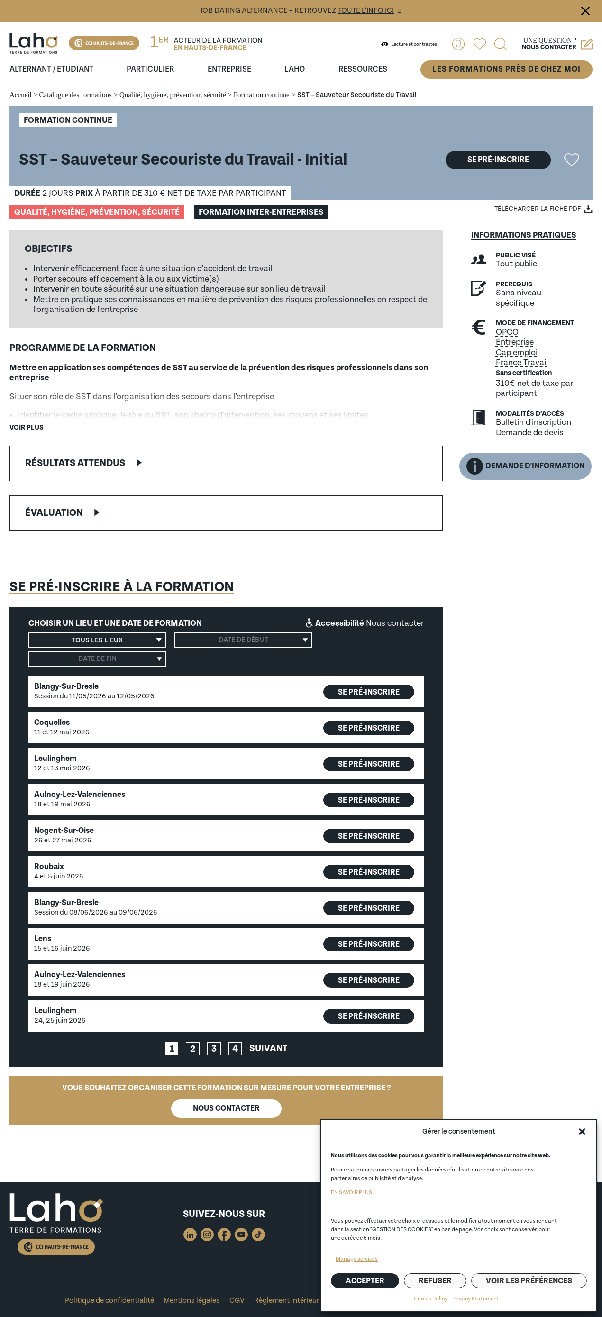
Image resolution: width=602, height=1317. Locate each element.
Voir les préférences (529, 1281)
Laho (294, 69)
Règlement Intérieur (286, 1300)
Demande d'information (525, 466)
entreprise (229, 69)
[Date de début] (243, 640)
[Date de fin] (97, 659)
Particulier (150, 69)
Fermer (585, 11)
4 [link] (235, 1048)
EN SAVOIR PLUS (351, 1192)
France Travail (522, 362)
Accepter (365, 1281)
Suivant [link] (268, 1048)
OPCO (507, 332)
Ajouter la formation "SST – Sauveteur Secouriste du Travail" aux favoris (571, 159)
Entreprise (515, 342)
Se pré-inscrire (498, 160)
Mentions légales (192, 1300)
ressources (362, 69)
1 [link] (172, 1048)
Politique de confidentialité (109, 1300)
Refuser (435, 1281)
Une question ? (557, 44)
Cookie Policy (430, 1299)
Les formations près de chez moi (506, 69)
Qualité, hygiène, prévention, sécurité (172, 95)
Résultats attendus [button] (75, 463)
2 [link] (192, 1048)
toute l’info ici (366, 10)
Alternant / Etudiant (51, 69)
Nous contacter (226, 1108)
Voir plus (26, 427)
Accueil (20, 95)
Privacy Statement (475, 1299)
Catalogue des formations (75, 95)
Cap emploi (517, 352)
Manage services (357, 1259)
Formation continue (262, 95)
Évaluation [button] (54, 513)
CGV (237, 1300)
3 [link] (214, 1048)
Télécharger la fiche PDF (537, 209)
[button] (582, 1131)
